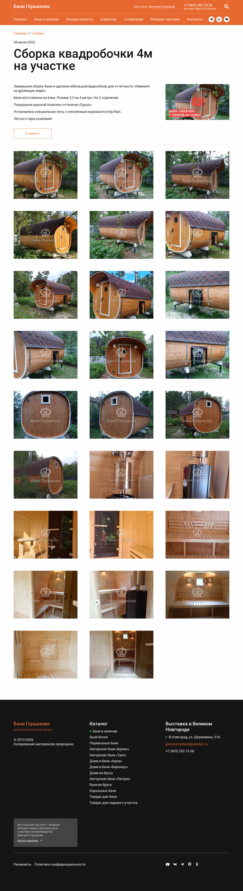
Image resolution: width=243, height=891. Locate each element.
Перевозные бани (104, 743)
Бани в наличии (46, 19)
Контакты (195, 19)
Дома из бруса (101, 773)
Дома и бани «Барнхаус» (109, 767)
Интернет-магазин (165, 19)
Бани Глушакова (32, 6)
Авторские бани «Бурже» (109, 749)
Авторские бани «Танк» (108, 755)
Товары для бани (103, 797)
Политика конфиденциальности (59, 864)
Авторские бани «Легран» (110, 779)
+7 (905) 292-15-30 (198, 5)
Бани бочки (99, 737)
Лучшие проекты (79, 19)
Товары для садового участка (113, 803)
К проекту (33, 133)
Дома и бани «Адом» (106, 761)
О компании (133, 19)
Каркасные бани (103, 791)
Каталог (20, 19)
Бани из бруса (101, 785)
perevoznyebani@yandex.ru (187, 744)
